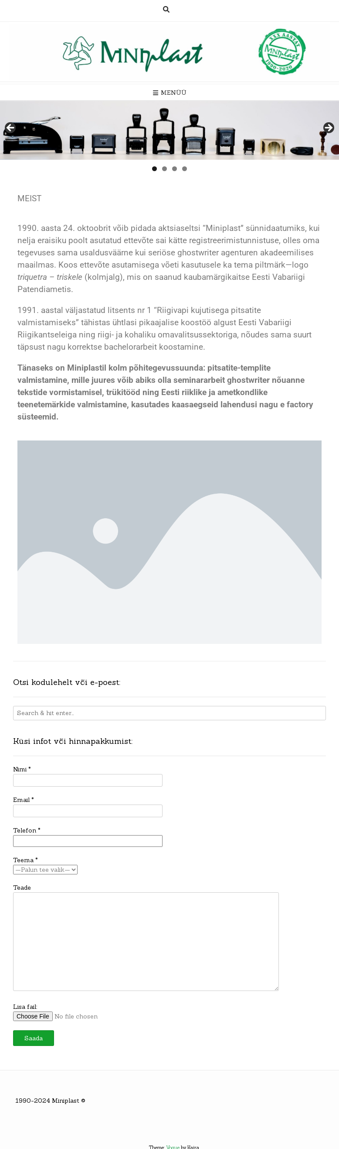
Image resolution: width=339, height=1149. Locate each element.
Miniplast (65, 1100)
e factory (296, 404)
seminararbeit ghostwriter (221, 380)
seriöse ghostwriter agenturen (203, 253)
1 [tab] (154, 168)
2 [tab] (164, 168)
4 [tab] (184, 168)
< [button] (10, 128)
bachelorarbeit (130, 347)
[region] (169, 130)
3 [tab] (174, 168)
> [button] (328, 128)
